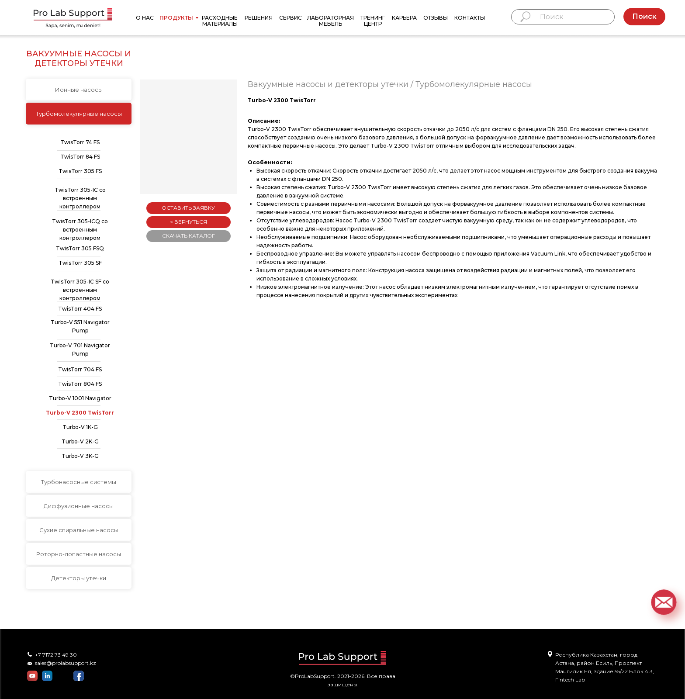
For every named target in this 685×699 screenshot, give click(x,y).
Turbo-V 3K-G (80, 456)
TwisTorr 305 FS (80, 171)
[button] (663, 602)
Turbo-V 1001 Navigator (80, 398)
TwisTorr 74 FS (80, 142)
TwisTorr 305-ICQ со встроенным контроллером (80, 229)
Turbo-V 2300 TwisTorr (80, 412)
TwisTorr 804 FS (80, 384)
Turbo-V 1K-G (80, 427)
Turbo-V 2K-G (80, 441)
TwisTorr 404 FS (80, 308)
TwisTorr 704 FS (80, 369)
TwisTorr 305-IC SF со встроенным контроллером (80, 289)
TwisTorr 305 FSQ (80, 248)
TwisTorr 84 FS (80, 156)
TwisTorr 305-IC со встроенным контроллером (80, 198)
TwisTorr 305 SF (80, 263)
